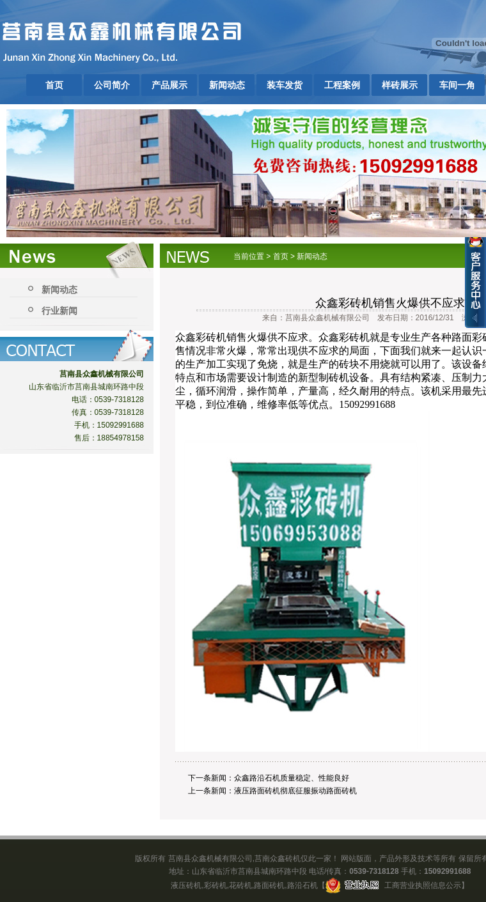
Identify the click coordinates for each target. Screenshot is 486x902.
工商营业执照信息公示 (393, 885)
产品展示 (169, 85)
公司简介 (112, 85)
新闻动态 (227, 85)
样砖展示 (400, 85)
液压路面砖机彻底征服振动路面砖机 (295, 790)
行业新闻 (59, 311)
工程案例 (342, 85)
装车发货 (284, 85)
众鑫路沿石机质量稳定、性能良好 (291, 778)
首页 (54, 85)
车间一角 (457, 85)
